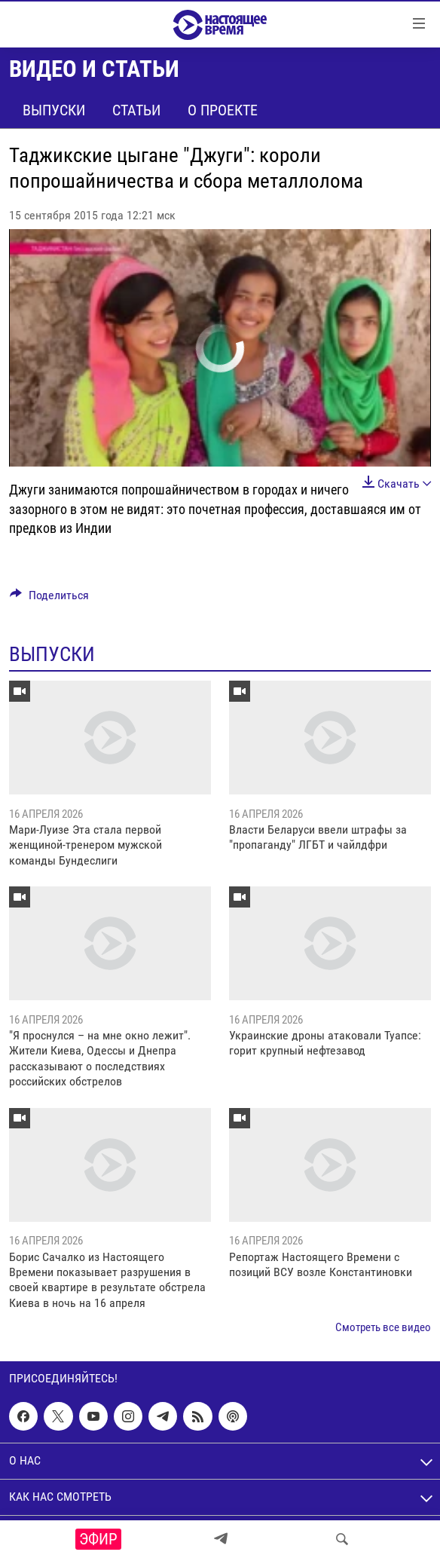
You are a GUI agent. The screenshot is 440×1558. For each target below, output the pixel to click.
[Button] (49, 599)
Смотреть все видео (383, 1327)
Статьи (136, 110)
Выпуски (54, 110)
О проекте (223, 110)
